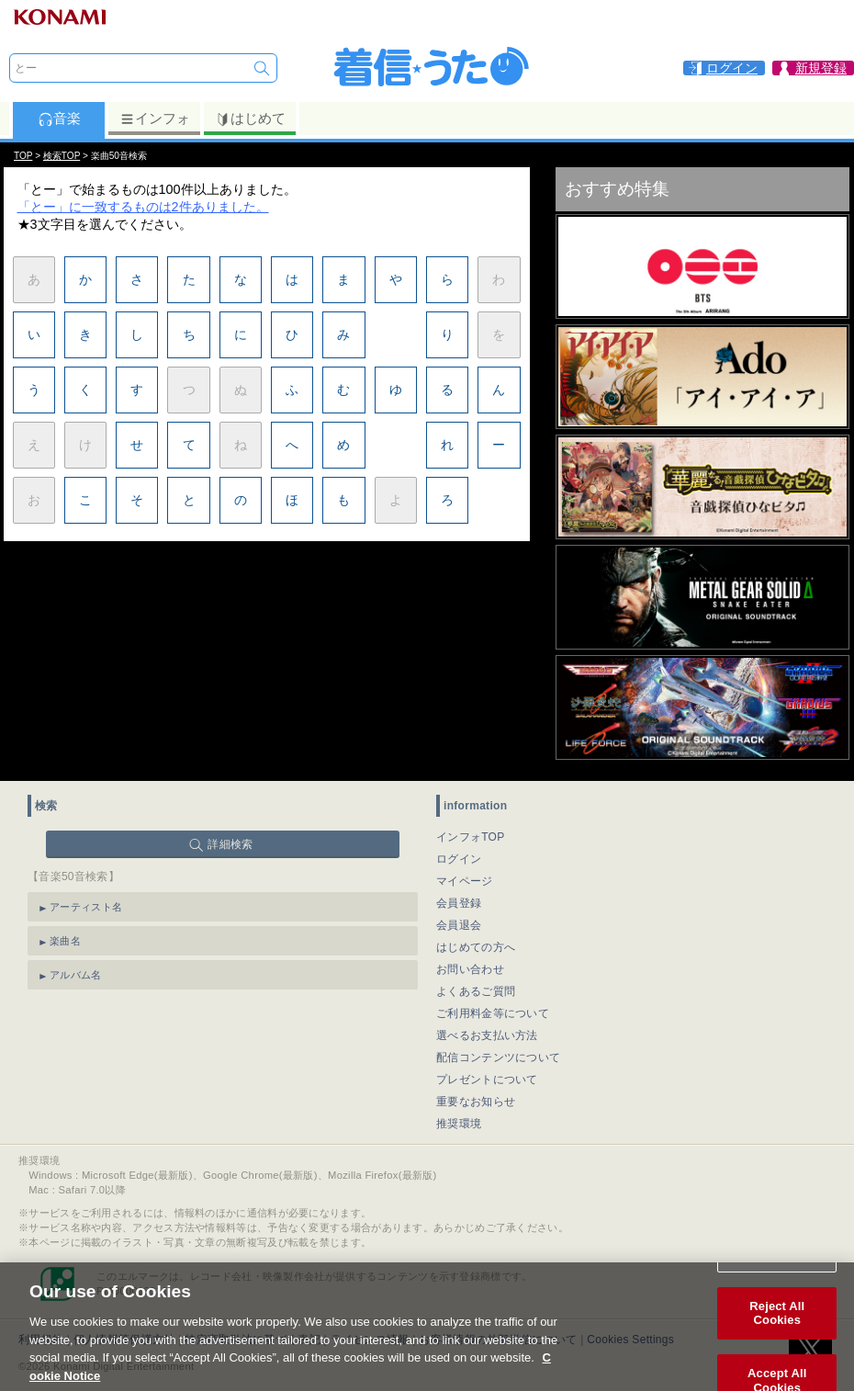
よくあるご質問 (475, 991)
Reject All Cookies (776, 1331)
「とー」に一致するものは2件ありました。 (143, 206)
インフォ (154, 118)
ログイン (458, 859)
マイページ (464, 881)
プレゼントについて (487, 1079)
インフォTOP (470, 837)
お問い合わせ (470, 969)
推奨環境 (458, 1123)
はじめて (250, 118)
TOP (23, 156)
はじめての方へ (475, 947)
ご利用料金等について (492, 1013)
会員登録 (458, 903)
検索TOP (61, 156)
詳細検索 (230, 844)
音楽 (59, 118)
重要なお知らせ (475, 1101)
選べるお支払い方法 (487, 1035)
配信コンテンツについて (498, 1057)
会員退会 (458, 925)
